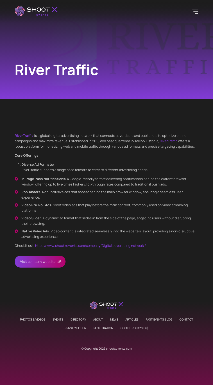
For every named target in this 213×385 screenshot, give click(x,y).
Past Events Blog (159, 319)
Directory (78, 319)
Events (58, 319)
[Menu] (195, 11)
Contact (186, 319)
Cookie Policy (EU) (134, 328)
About (98, 319)
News (114, 319)
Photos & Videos (32, 319)
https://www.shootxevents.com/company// (90, 245)
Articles (131, 319)
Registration (103, 328)
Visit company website (38, 261)
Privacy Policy (75, 328)
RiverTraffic (168, 141)
